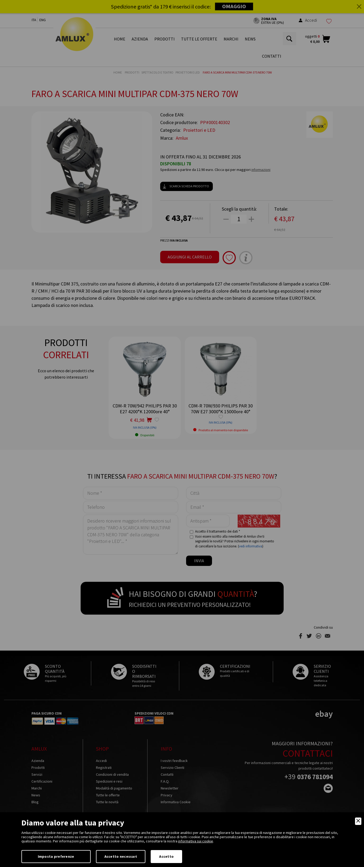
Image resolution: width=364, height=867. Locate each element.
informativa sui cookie (195, 841)
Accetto (166, 856)
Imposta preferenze (56, 856)
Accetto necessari (120, 856)
